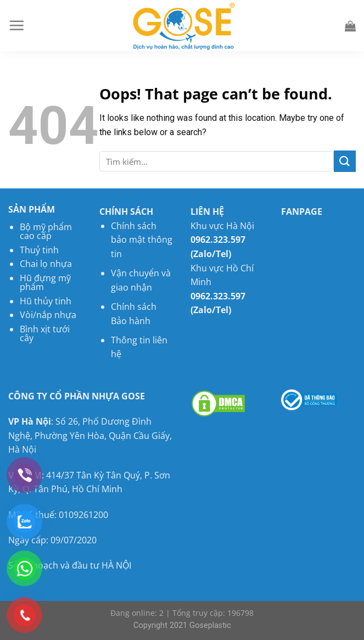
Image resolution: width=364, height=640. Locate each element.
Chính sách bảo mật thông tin (141, 240)
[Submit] (345, 161)
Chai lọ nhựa (46, 264)
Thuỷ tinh (39, 250)
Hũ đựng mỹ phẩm (45, 282)
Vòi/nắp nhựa (48, 315)
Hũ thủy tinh (45, 301)
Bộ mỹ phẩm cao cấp (46, 231)
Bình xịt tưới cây (45, 333)
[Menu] (16, 25)
